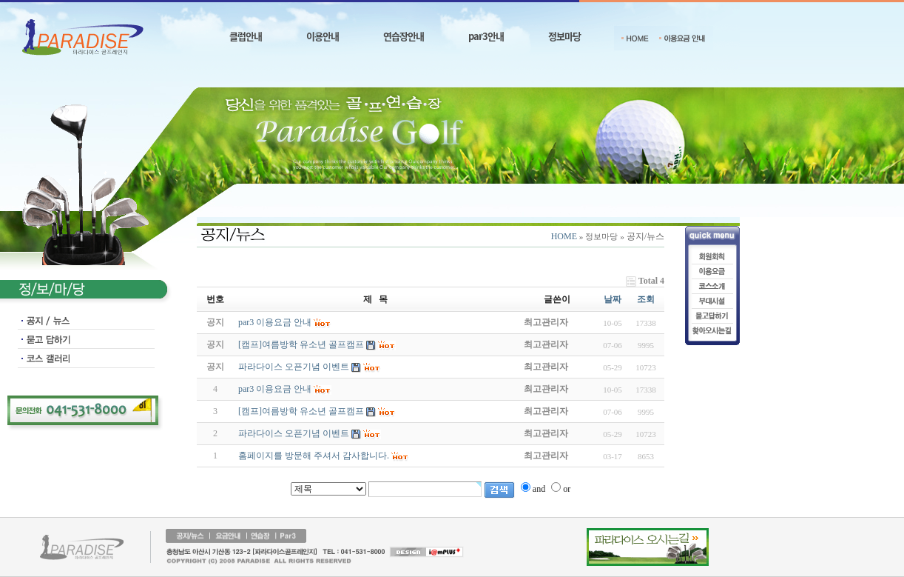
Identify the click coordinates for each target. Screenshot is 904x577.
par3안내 (486, 36)
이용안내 (322, 36)
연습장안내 (403, 36)
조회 (646, 299)
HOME (564, 236)
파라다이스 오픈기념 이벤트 (293, 433)
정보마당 (564, 36)
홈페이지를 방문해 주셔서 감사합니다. (313, 455)
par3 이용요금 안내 (274, 389)
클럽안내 (245, 36)
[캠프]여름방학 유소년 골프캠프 (301, 411)
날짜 (612, 299)
